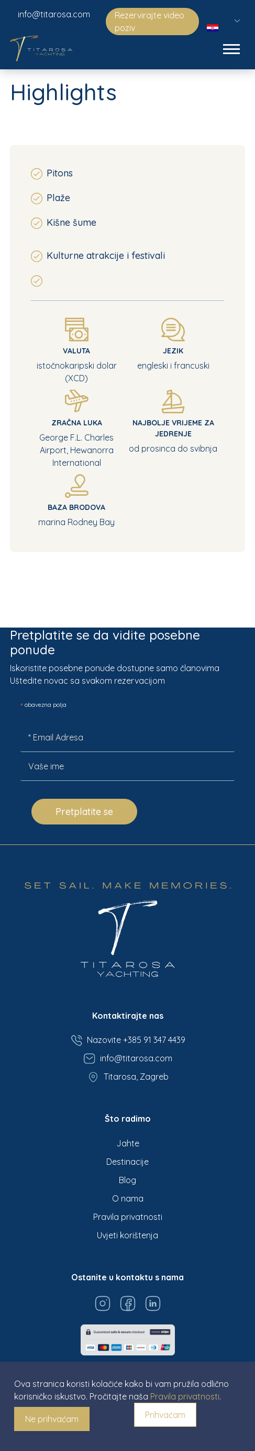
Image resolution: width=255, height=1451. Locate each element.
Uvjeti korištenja (127, 1235)
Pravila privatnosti (127, 1217)
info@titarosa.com (54, 14)
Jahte (127, 1143)
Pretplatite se (84, 812)
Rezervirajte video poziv (149, 21)
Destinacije (127, 1161)
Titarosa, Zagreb (128, 1077)
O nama (127, 1198)
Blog (127, 1180)
